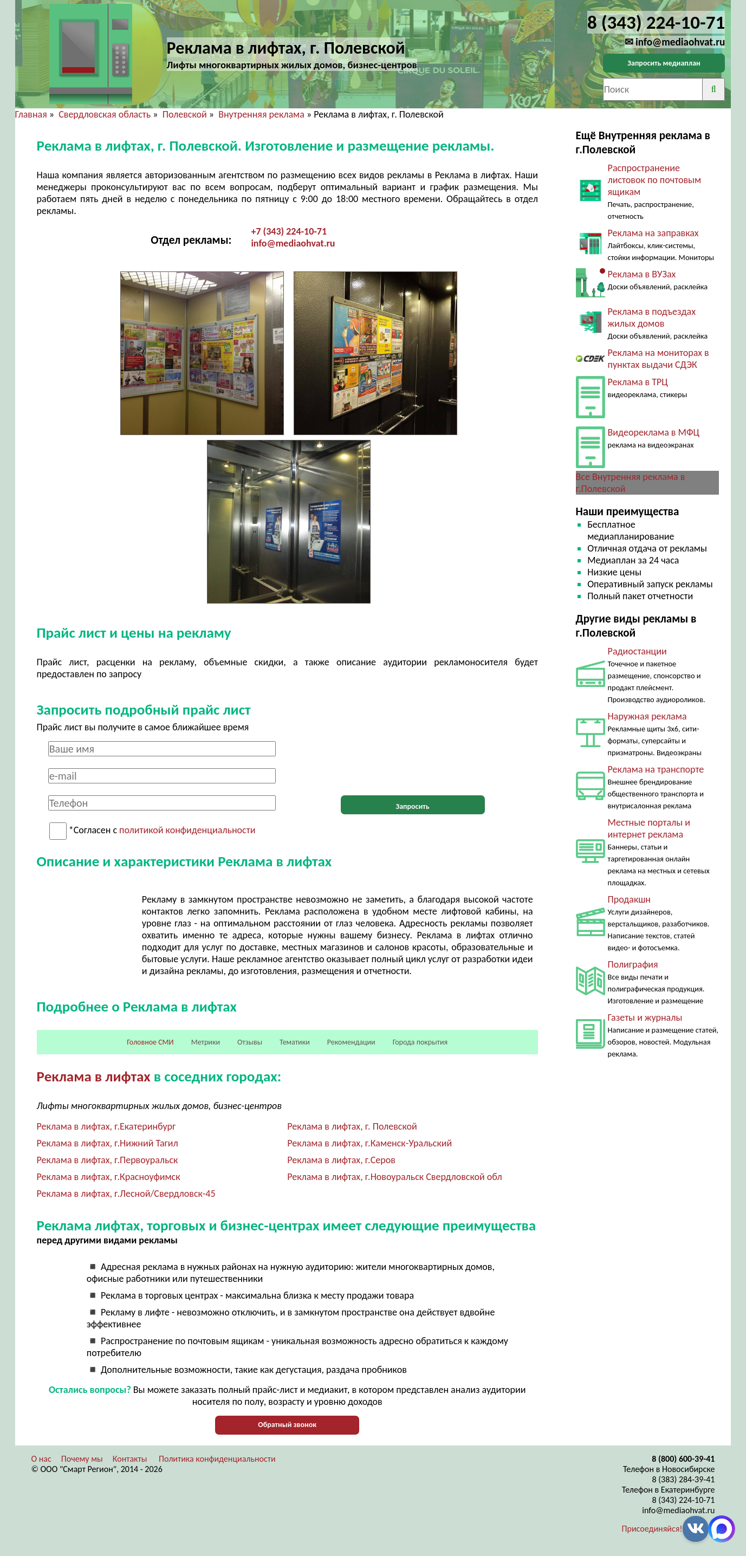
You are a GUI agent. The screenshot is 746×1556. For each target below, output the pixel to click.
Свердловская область (105, 114)
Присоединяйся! (652, 1528)
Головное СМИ (150, 1042)
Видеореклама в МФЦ (653, 432)
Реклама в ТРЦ (638, 382)
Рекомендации (351, 1042)
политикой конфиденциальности (187, 831)
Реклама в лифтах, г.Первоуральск (107, 1160)
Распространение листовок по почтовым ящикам (655, 180)
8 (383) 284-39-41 (683, 1479)
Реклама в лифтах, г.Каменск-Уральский (369, 1143)
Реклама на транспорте (656, 769)
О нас (41, 1459)
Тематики (295, 1042)
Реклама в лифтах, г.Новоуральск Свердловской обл (394, 1177)
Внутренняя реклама (261, 114)
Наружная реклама (647, 716)
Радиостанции (637, 651)
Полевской (185, 114)
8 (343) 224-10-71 (683, 1500)
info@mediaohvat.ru (293, 243)
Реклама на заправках (653, 233)
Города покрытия (420, 1042)
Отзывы (249, 1042)
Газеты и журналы (645, 1017)
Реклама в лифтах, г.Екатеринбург (106, 1126)
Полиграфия (633, 964)
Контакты (130, 1459)
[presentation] (412, 762)
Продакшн (629, 899)
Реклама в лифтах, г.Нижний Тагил (107, 1143)
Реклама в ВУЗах (642, 274)
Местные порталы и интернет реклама (649, 828)
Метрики (205, 1042)
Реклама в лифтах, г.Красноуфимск (108, 1177)
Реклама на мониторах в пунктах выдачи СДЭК (658, 359)
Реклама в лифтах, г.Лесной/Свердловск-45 (126, 1194)
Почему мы (82, 1459)
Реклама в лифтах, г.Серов (341, 1160)
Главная (31, 114)
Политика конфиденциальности (217, 1459)
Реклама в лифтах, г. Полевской (352, 1126)
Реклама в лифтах (94, 1076)
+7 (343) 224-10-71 (289, 231)
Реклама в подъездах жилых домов (652, 317)
